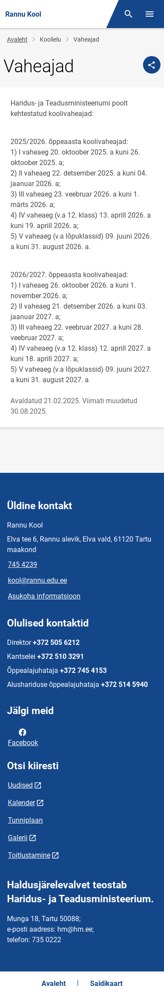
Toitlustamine (29, 855)
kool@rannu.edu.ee (37, 580)
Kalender (21, 803)
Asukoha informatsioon (44, 596)
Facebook (23, 736)
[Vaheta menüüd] (149, 14)
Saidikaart (106, 983)
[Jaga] (152, 65)
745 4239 (22, 564)
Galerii (18, 838)
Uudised (20, 785)
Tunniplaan (25, 820)
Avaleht (17, 39)
